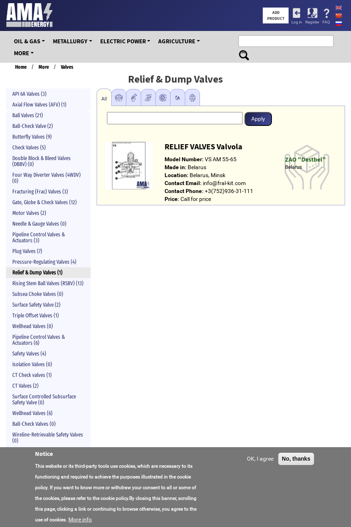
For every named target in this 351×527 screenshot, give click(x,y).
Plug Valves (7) (27, 251)
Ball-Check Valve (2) (32, 126)
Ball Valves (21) (27, 115)
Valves (67, 67)
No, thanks (296, 459)
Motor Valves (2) (29, 213)
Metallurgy (70, 41)
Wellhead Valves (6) (32, 413)
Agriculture (176, 41)
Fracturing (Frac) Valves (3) (40, 191)
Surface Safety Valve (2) (36, 304)
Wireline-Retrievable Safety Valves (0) (47, 437)
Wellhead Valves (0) (32, 326)
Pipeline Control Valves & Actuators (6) (38, 340)
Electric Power (123, 41)
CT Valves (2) (25, 385)
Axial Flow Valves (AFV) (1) (39, 104)
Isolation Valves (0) (32, 364)
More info (80, 519)
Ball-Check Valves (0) (34, 424)
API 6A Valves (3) (29, 94)
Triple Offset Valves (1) (35, 315)
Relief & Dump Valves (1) (37, 272)
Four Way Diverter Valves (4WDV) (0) (46, 178)
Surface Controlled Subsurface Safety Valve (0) (44, 399)
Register (312, 22)
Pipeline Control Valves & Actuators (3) (38, 237)
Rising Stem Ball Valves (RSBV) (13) (47, 283)
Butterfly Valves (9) (32, 136)
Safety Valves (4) (29, 353)
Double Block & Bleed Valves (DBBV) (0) (41, 161)
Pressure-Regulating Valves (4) (44, 262)
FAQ (326, 22)
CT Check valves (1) (32, 375)
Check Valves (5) (29, 147)
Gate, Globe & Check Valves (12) (44, 202)
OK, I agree (260, 459)
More (21, 53)
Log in (296, 22)
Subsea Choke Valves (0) (37, 294)
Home (21, 67)
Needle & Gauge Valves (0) (39, 223)
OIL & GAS (27, 41)
